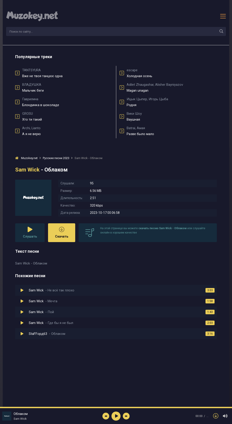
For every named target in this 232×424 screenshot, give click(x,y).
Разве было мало (172, 131)
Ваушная (172, 116)
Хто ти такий (67, 116)
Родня (172, 102)
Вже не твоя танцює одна (67, 73)
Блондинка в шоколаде (67, 102)
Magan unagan (172, 88)
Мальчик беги (67, 88)
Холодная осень (172, 73)
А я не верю (67, 131)
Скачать (61, 232)
